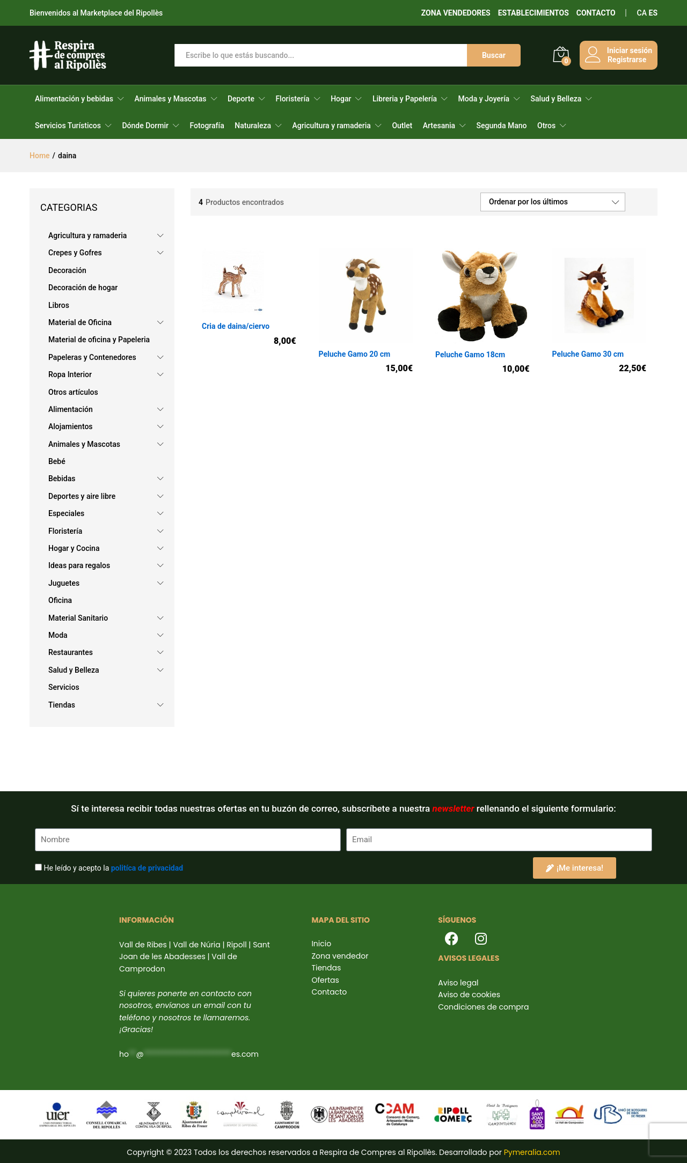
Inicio (321, 943)
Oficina (60, 600)
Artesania (439, 125)
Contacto (329, 992)
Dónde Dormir (145, 125)
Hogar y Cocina (73, 548)
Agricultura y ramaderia (332, 125)
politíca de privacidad (147, 868)
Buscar (493, 55)
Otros (546, 125)
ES (653, 13)
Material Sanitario (78, 618)
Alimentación (70, 409)
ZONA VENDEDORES (456, 13)
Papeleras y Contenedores (92, 357)
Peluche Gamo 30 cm (588, 354)
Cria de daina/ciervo (235, 326)
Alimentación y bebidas (74, 98)
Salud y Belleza (556, 98)
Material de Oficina (80, 322)
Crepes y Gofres (75, 252)
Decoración (67, 270)
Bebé (56, 461)
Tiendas (61, 705)
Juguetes (63, 583)
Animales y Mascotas (170, 98)
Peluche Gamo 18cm (470, 354)
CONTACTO (596, 13)
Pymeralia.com (532, 1152)
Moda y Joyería (483, 98)
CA (642, 13)
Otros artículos (73, 392)
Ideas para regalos (79, 565)
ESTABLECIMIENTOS (533, 13)
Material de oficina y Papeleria (99, 339)
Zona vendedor (339, 956)
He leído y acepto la (113, 868)
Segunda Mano (502, 125)
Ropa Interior (70, 374)
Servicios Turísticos (68, 125)
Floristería (292, 98)
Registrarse (626, 59)
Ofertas (325, 980)
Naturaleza (253, 125)
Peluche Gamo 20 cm (355, 354)
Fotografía (206, 125)
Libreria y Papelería (404, 98)
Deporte (241, 98)
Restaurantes (70, 652)
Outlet (402, 125)
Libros (58, 305)
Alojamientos (70, 426)
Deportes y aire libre (81, 496)
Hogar (341, 98)
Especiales (66, 513)
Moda (58, 635)
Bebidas (61, 478)
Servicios (63, 687)
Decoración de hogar (83, 287)
